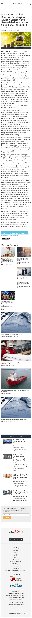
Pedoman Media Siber (16, 561)
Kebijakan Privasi (16, 567)
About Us (16, 568)
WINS (21, 232)
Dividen (25, 232)
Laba (27, 233)
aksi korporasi (5, 235)
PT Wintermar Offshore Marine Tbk (10, 232)
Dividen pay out (13, 235)
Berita (16, 556)
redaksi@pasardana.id (17, 604)
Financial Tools (16, 563)
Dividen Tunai (5, 233)
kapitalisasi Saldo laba (19, 233)
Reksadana (16, 550)
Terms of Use (16, 565)
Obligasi (16, 554)
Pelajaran (16, 559)
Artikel (16, 557)
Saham (11, 233)
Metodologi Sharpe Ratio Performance (16, 570)
